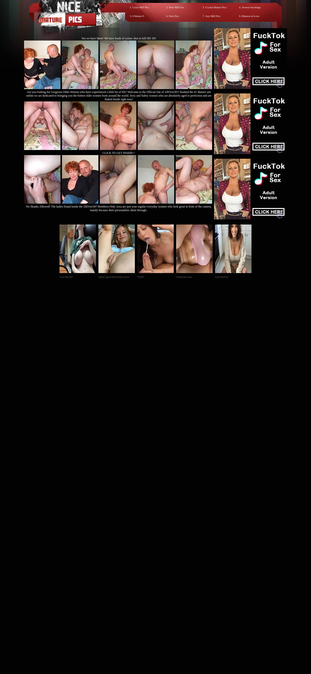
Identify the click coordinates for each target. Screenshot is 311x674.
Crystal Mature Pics (215, 7)
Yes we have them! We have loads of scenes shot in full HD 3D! (118, 38)
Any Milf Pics (212, 16)
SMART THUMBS (164, 572)
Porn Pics (174, 16)
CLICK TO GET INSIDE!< (119, 153)
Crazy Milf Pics (140, 7)
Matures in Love (250, 16)
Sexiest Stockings (251, 7)
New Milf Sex (176, 7)
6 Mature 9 (138, 16)
